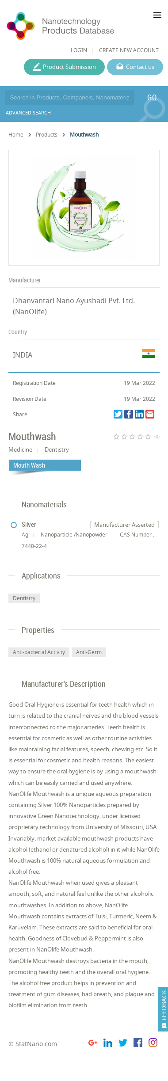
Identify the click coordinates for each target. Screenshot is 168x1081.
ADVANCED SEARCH (28, 112)
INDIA (22, 355)
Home (15, 134)
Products (46, 134)
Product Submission (69, 67)
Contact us (140, 67)
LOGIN (79, 50)
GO (152, 97)
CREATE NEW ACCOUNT (129, 50)
